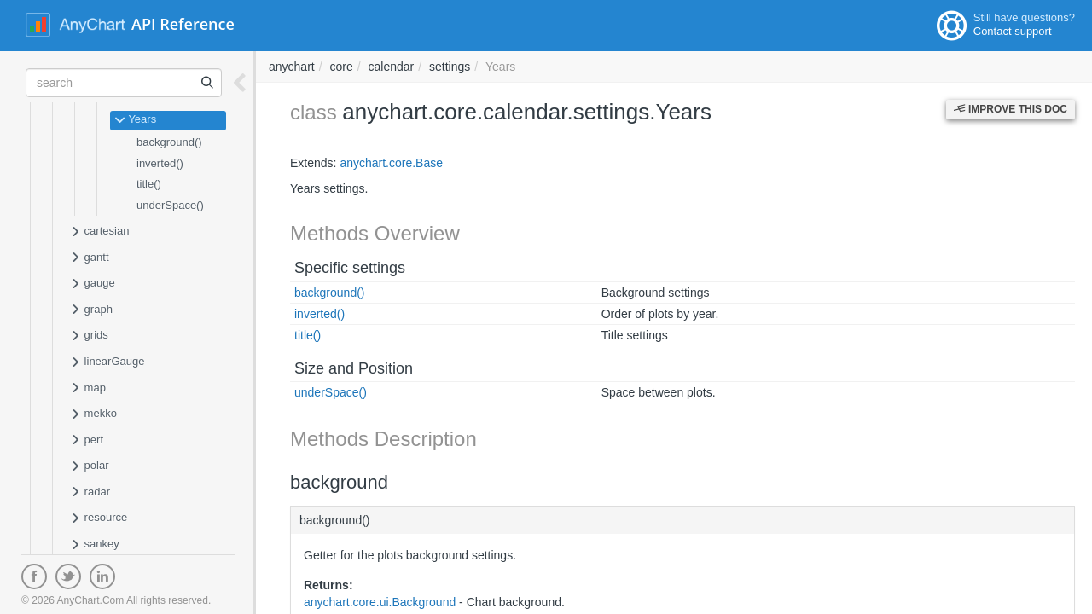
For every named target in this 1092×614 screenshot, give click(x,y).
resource (98, 518)
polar (89, 466)
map (88, 389)
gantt (89, 258)
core (340, 66)
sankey (94, 545)
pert (86, 441)
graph (91, 310)
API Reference (183, 24)
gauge (92, 284)
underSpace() (170, 205)
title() (148, 183)
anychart (292, 66)
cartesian (99, 232)
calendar (392, 66)
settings (449, 66)
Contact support (1012, 31)
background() (169, 142)
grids (89, 336)
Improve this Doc (1010, 109)
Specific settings (349, 267)
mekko (93, 414)
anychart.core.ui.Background (380, 602)
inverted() (159, 163)
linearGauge (107, 362)
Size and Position (353, 368)
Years (135, 120)
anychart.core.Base (391, 163)
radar (90, 493)
